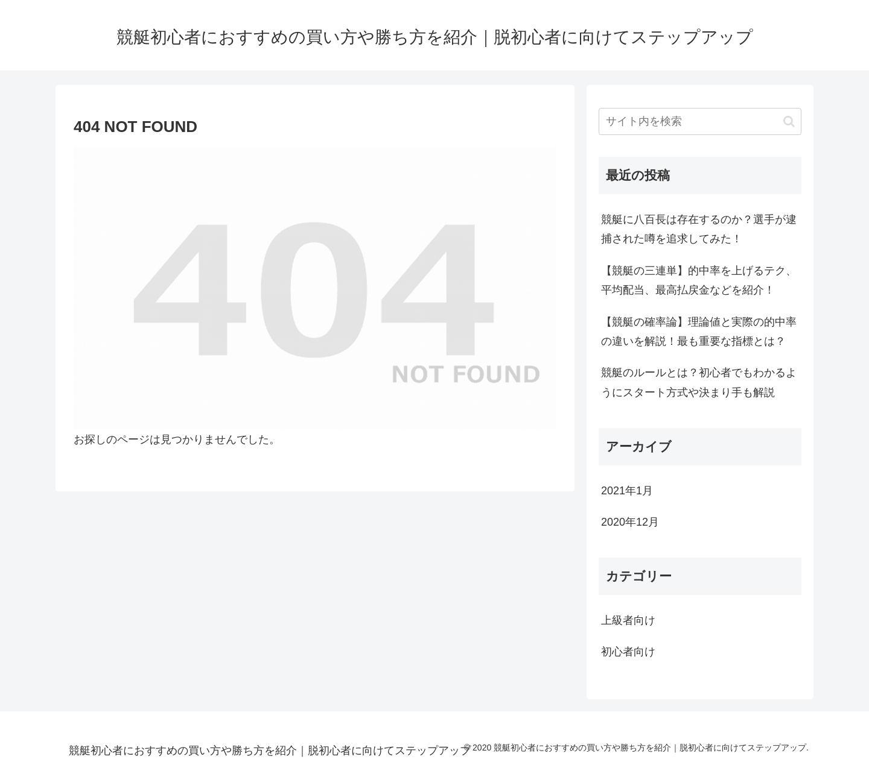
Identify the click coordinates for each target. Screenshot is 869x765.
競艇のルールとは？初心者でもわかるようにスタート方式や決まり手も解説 (699, 382)
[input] (700, 121)
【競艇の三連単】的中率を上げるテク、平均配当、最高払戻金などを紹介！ (699, 280)
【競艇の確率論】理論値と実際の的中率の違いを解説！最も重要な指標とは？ (699, 331)
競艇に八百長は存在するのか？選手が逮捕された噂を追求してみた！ (699, 229)
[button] (789, 121)
